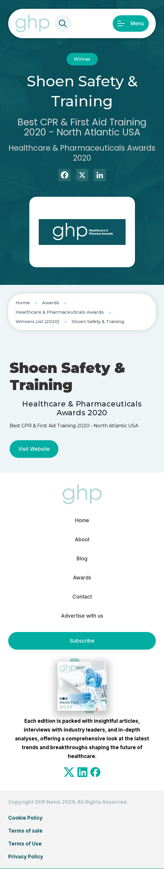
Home (23, 302)
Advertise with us (82, 616)
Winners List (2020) (38, 321)
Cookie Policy (25, 818)
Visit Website (34, 449)
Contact (82, 597)
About (82, 539)
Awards (50, 302)
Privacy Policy (25, 857)
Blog (82, 559)
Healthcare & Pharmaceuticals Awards (60, 312)
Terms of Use (25, 844)
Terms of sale (25, 831)
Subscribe (82, 641)
